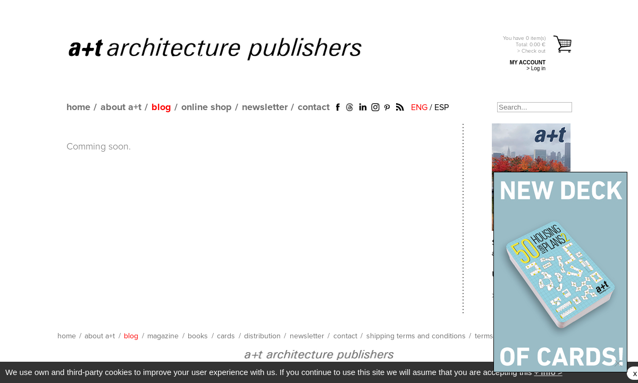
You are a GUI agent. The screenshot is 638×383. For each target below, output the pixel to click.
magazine (163, 336)
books (198, 336)
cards (226, 336)
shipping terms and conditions (416, 336)
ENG (419, 107)
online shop (206, 107)
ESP (441, 107)
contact (314, 107)
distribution (262, 336)
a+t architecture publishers (228, 48)
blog (161, 107)
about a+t (120, 107)
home (78, 107)
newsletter (265, 107)
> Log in (535, 68)
